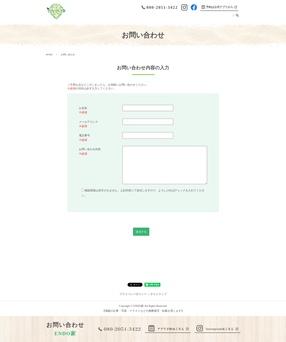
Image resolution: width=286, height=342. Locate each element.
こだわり (124, 17)
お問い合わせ (222, 17)
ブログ (181, 17)
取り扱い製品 (164, 17)
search (237, 17)
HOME (78, 17)
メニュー (108, 17)
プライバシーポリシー (133, 294)
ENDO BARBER (199, 17)
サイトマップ (158, 294)
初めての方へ (143, 17)
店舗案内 (92, 17)
